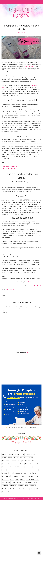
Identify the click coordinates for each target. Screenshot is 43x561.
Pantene (22, 476)
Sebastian (21, 483)
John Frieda (29, 464)
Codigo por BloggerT (35, 496)
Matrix (8, 473)
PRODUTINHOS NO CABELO (13, 496)
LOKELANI (5, 470)
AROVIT (11, 451)
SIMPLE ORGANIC (27, 479)
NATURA (30, 473)
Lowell (34, 470)
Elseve (21, 461)
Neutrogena (5, 476)
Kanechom (10, 467)
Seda (26, 483)
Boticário (13, 458)
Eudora (4, 464)
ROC (3, 479)
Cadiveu (4, 461)
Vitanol (4, 489)
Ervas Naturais (34, 461)
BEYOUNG (23, 455)
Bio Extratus (5, 458)
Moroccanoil (22, 473)
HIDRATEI (16, 464)
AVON (22, 451)
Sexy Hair (4, 486)
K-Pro (3, 467)
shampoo (12, 286)
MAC (3, 473)
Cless (9, 461)
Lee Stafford (18, 470)
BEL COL (16, 455)
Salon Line (5, 483)
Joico (35, 464)
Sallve (35, 479)
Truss (32, 486)
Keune (23, 467)
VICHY (37, 486)
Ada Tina (35, 451)
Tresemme (26, 486)
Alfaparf (4, 455)
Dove (7, 286)
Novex (17, 476)
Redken (8, 479)
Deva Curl (15, 461)
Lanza (11, 470)
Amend (10, 455)
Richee (19, 479)
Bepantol (30, 455)
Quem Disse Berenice (32, 476)
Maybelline (15, 473)
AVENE (17, 451)
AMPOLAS (5, 451)
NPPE (36, 473)
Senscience (33, 483)
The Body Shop (17, 486)
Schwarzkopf (13, 483)
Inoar (22, 464)
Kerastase (17, 467)
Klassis (28, 467)
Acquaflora (29, 451)
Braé (19, 458)
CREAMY (34, 458)
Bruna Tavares (26, 458)
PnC (29, 279)
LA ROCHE (35, 467)
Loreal (29, 470)
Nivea (11, 476)
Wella (9, 489)
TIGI (10, 486)
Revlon (13, 479)
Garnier (10, 464)
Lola (25, 470)
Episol (26, 461)
